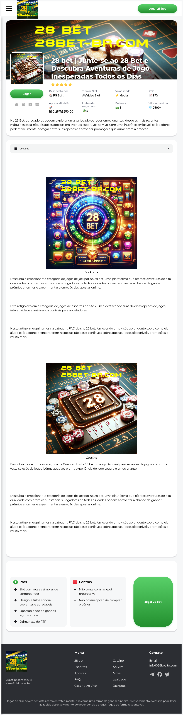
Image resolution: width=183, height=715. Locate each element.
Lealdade (119, 679)
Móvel (117, 673)
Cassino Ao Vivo (85, 685)
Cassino (118, 660)
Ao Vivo (118, 667)
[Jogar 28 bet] (157, 8)
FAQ (77, 679)
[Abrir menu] (9, 8)
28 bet (79, 660)
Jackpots (119, 685)
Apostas (80, 673)
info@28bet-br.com (163, 665)
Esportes (80, 667)
